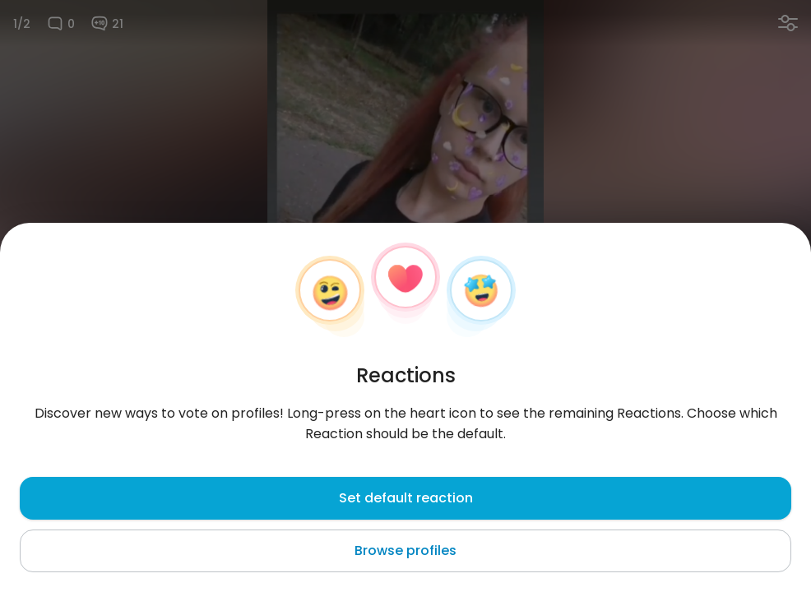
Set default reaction (406, 497)
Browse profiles (405, 550)
